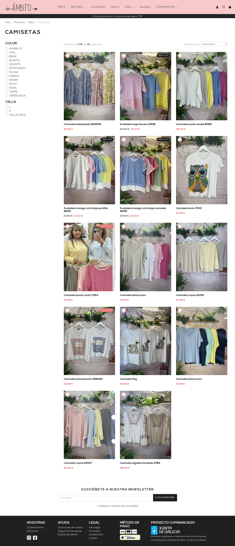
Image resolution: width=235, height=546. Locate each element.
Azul (12, 52)
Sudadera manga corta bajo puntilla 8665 (86, 210)
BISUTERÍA (77, 7)
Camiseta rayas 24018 (190, 295)
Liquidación (98, 7)
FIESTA (61, 7)
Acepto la (119, 506)
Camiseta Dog (128, 379)
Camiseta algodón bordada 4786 (140, 463)
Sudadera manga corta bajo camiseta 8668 (143, 210)
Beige (13, 56)
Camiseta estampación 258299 (83, 379)
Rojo (13, 83)
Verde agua (17, 95)
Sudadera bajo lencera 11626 (138, 124)
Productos (19, 22)
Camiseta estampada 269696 (82, 124)
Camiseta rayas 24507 (78, 463)
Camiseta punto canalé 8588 (194, 124)
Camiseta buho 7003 (189, 208)
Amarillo (15, 48)
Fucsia (13, 72)
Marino (14, 76)
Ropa (128, 7)
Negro (13, 80)
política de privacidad (125, 506)
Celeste (15, 64)
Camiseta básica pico (133, 295)
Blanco (14, 60)
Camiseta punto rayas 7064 (81, 295)
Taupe (13, 91)
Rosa (12, 87)
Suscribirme (165, 497)
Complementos (166, 7)
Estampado (17, 68)
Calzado (145, 7)
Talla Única (17, 115)
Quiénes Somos (35, 527)
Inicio (7, 22)
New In (115, 7)
